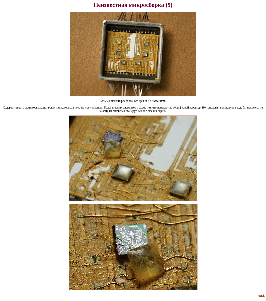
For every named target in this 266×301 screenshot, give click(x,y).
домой (261, 295)
